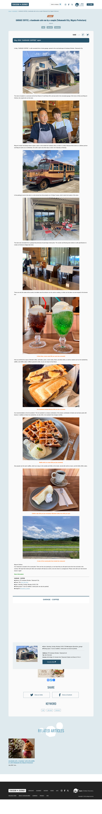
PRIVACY (42, 810)
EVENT (52, 805)
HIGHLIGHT (31, 805)
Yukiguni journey (20, 4)
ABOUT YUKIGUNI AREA (24, 810)
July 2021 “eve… (12, 765)
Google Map (51, 662)
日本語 (90, 4)
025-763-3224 (24, 582)
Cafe (43, 27)
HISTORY (46, 805)
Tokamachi (57, 27)
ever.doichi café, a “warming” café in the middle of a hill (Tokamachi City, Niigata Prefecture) (21, 762)
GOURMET (14, 11)
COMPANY (35, 810)
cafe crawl (49, 27)
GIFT (57, 805)
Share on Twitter (36, 694)
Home (9, 11)
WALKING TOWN (12, 810)
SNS (47, 810)
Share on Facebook (65, 694)
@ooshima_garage (25, 588)
